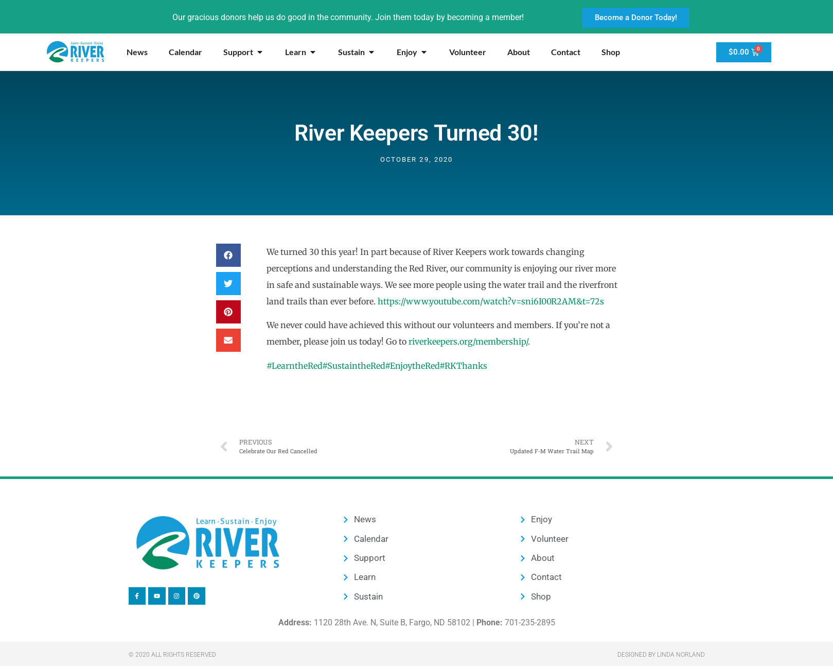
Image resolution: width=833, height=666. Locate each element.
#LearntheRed (294, 366)
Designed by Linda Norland (661, 654)
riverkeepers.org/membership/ (468, 341)
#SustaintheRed (353, 366)
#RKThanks (463, 366)
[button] (228, 255)
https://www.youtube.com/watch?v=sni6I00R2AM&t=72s (491, 301)
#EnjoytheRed (412, 366)
